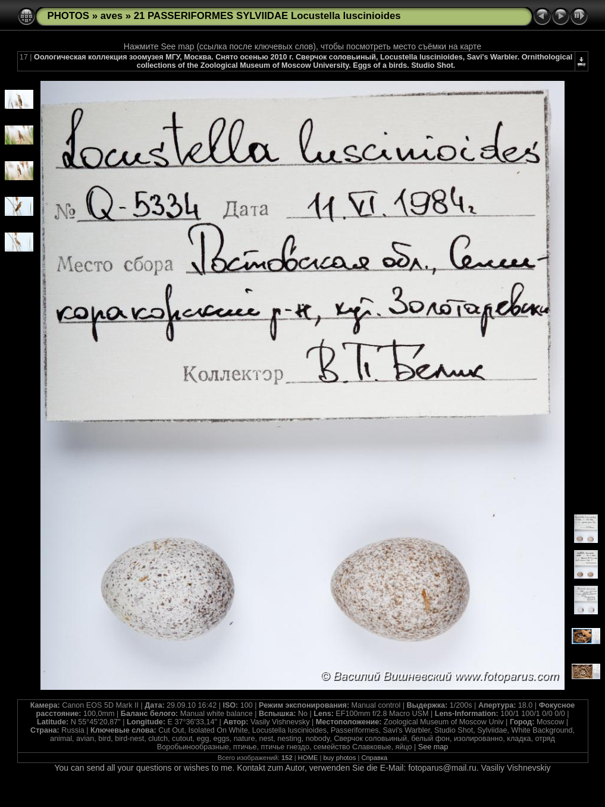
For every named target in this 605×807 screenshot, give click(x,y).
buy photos (340, 757)
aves (112, 15)
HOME (308, 757)
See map (433, 747)
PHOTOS (69, 15)
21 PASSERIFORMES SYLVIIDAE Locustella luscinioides (267, 15)
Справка (374, 757)
